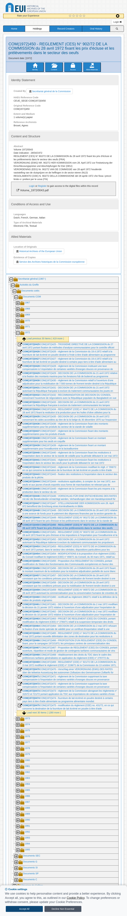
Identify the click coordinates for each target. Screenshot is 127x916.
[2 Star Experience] (74, 16)
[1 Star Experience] (70, 16)
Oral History (96, 28)
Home (14, 28)
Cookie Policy (76, 898)
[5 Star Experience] (84, 16)
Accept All (24, 909)
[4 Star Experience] (81, 16)
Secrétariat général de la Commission (50, 91)
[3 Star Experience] (77, 16)
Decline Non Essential (63, 909)
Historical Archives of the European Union (39, 251)
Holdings (37, 28)
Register (42, 186)
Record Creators (65, 28)
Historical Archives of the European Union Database (35, 8)
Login (117, 22)
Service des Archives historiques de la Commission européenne (50, 261)
